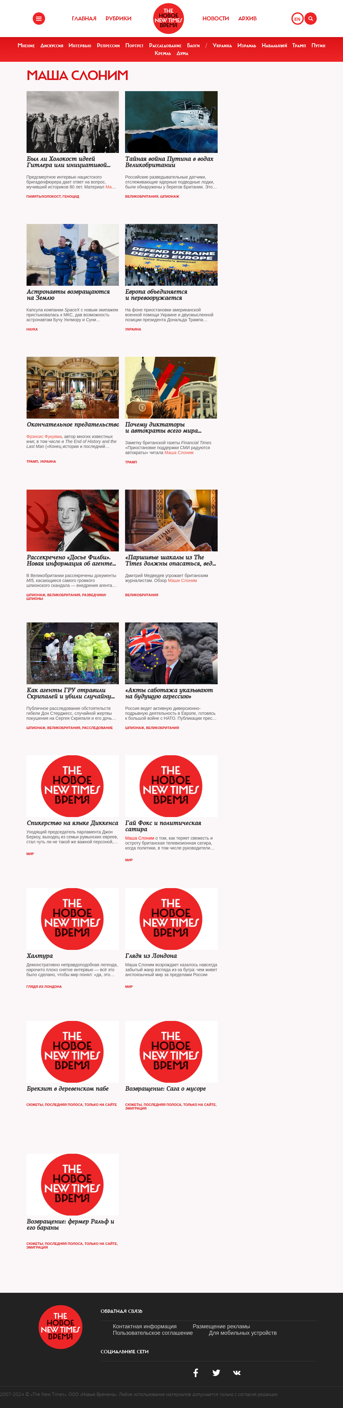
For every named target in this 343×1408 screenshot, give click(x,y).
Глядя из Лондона (44, 987)
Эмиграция (135, 1108)
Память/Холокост (44, 196)
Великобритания (141, 196)
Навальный (274, 45)
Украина (222, 45)
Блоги (193, 45)
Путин (318, 45)
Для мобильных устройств (243, 1333)
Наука (32, 329)
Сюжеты (35, 1105)
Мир (30, 854)
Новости (216, 18)
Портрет (134, 45)
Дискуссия (51, 45)
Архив (247, 18)
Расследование (165, 45)
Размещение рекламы (221, 1326)
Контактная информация (145, 1326)
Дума (182, 53)
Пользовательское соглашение (153, 1333)
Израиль (246, 45)
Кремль (163, 53)
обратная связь (121, 1311)
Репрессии (108, 45)
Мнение (26, 45)
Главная (84, 18)
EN (297, 19)
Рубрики (119, 18)
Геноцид (70, 196)
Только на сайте (100, 1105)
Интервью (80, 45)
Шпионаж (169, 196)
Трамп (299, 45)
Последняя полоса (63, 1105)
